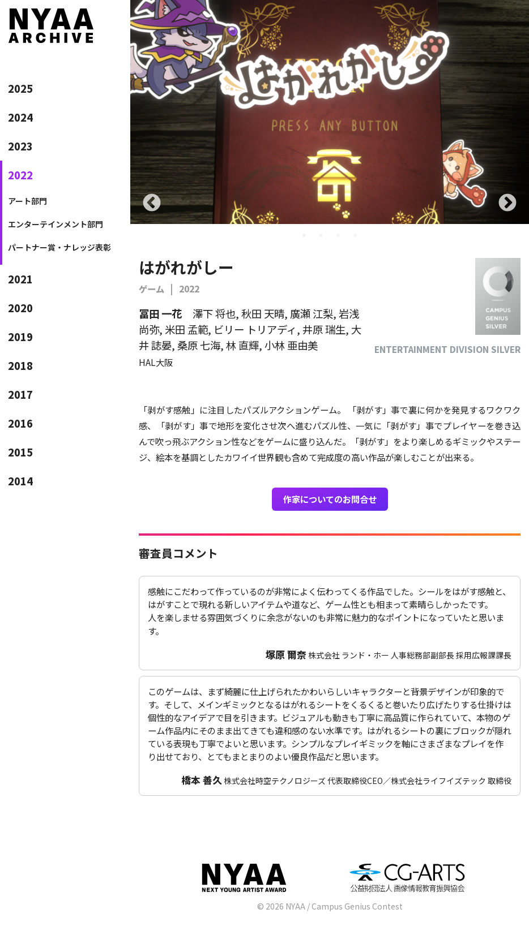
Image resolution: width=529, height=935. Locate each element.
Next (507, 203)
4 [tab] (355, 235)
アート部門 (27, 200)
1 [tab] (304, 235)
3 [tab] (338, 235)
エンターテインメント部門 (55, 224)
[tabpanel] (329, 112)
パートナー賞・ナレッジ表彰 (59, 247)
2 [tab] (321, 235)
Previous (152, 203)
